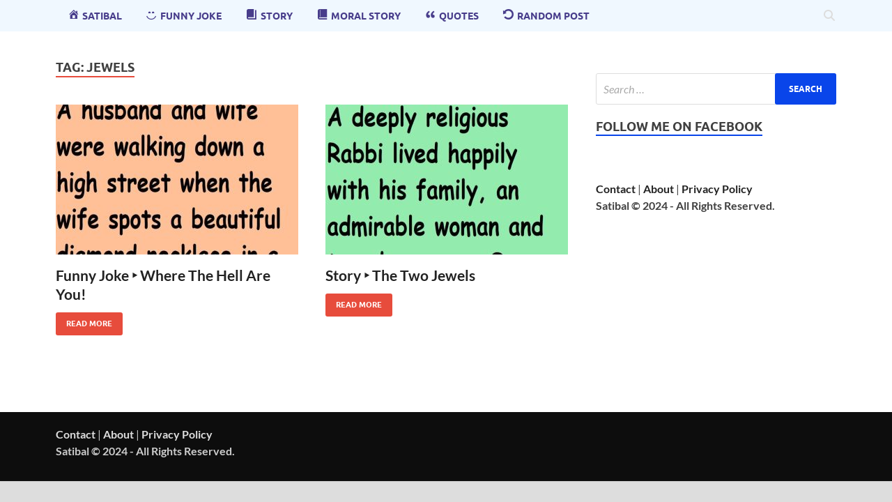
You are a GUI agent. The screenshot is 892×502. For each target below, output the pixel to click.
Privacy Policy (717, 188)
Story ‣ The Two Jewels (400, 275)
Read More (84, 320)
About (658, 188)
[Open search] (829, 16)
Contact (616, 188)
